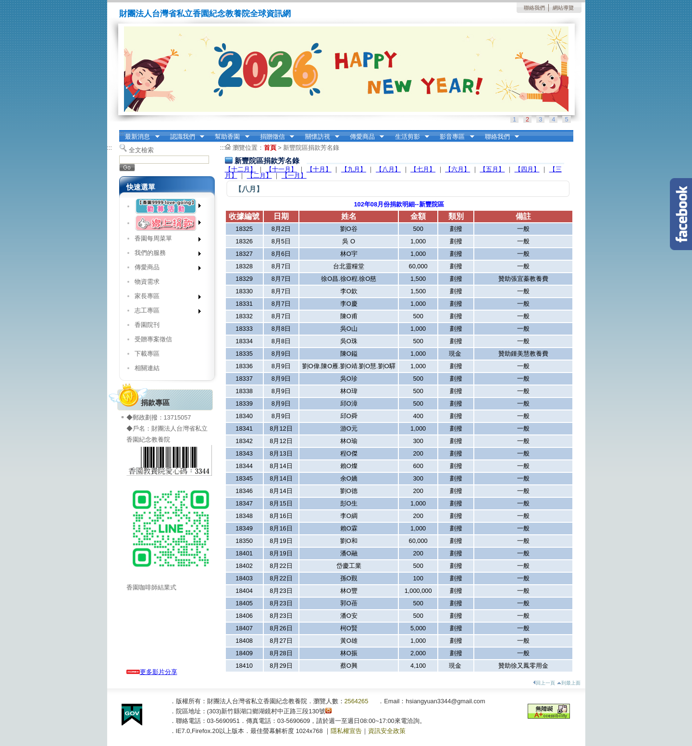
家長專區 (164, 297)
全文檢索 (141, 150)
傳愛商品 (364, 137)
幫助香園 (229, 137)
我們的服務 (164, 254)
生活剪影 (409, 137)
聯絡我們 (534, 8)
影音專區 (454, 137)
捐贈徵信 (274, 137)
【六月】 (457, 169)
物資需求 (147, 281)
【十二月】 (240, 169)
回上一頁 (544, 683)
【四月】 (527, 169)
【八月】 (388, 169)
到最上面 (569, 683)
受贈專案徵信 (153, 339)
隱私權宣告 (346, 730)
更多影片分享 (151, 671)
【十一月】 (281, 169)
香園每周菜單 (164, 240)
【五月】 (492, 169)
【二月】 (259, 175)
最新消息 (139, 137)
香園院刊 (147, 324)
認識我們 (184, 137)
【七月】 (422, 169)
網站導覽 (563, 8)
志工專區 (164, 312)
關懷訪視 (319, 137)
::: (121, 133)
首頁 (270, 147)
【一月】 (294, 175)
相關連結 (147, 368)
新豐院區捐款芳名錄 (311, 147)
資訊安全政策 (387, 730)
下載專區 (147, 353)
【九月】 (353, 169)
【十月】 (319, 169)
